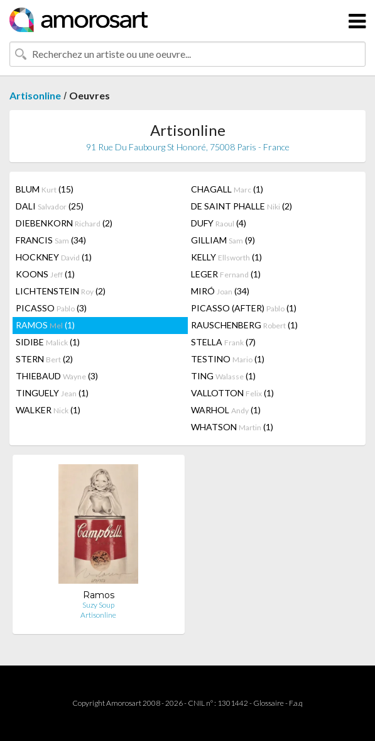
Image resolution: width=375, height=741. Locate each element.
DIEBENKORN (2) (64, 223)
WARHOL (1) (226, 409)
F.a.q (296, 703)
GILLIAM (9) (223, 240)
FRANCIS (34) (51, 240)
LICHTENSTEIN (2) (61, 291)
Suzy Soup (98, 605)
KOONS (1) (45, 274)
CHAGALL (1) (227, 189)
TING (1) (223, 375)
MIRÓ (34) (220, 291)
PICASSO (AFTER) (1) (243, 308)
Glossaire (268, 703)
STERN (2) (44, 359)
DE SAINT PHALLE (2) (241, 206)
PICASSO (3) (51, 308)
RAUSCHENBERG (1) (244, 325)
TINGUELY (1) (52, 392)
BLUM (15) (44, 189)
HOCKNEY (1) (54, 257)
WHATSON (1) (232, 426)
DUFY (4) (218, 223)
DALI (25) (50, 206)
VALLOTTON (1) (232, 392)
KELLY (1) (226, 257)
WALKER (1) (48, 409)
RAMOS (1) (45, 325)
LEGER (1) (226, 274)
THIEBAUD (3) (57, 375)
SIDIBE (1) (48, 342)
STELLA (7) (223, 342)
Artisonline (35, 95)
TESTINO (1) (227, 359)
